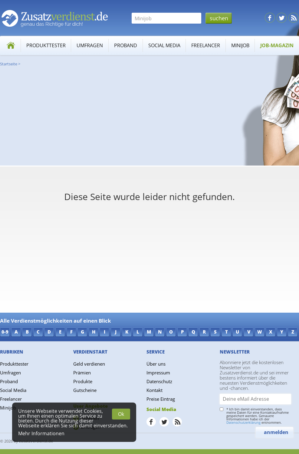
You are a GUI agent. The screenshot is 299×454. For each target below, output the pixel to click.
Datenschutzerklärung (243, 422)
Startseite (8, 64)
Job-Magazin (277, 45)
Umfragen (90, 45)
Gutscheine (85, 390)
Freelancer (205, 45)
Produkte (82, 381)
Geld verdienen (89, 364)
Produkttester (46, 45)
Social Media (164, 45)
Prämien (82, 373)
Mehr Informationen (41, 433)
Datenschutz (159, 381)
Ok (121, 414)
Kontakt (154, 390)
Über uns (156, 364)
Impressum (158, 373)
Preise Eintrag (160, 399)
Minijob (240, 45)
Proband (125, 45)
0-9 (5, 332)
